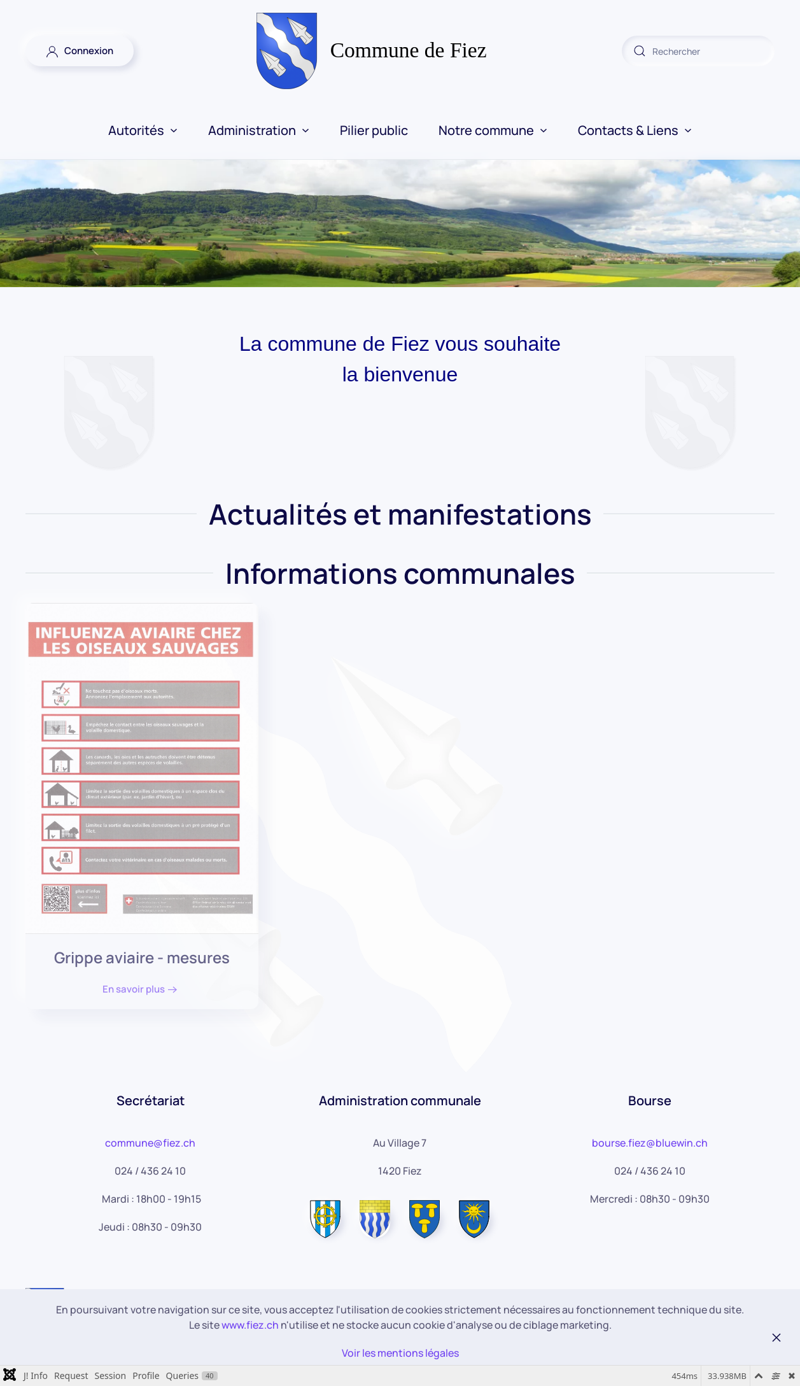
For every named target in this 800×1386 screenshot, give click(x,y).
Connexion (79, 51)
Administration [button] (258, 130)
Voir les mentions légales (400, 1353)
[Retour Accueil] (400, 51)
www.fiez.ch (250, 1325)
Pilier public (374, 130)
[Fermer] (776, 1337)
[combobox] (698, 51)
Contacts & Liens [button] (635, 130)
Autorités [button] (143, 130)
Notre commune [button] (493, 130)
